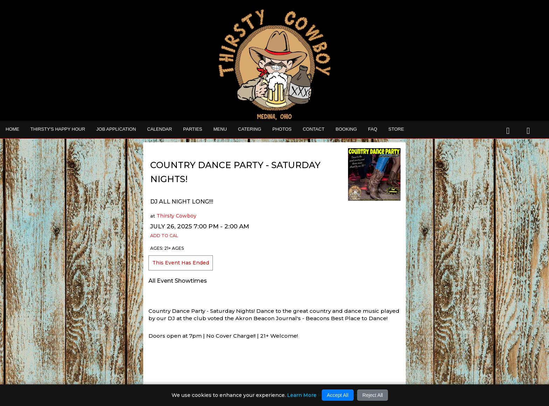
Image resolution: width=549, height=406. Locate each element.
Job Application (116, 129)
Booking (346, 129)
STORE (396, 129)
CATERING (249, 129)
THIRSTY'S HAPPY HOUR (57, 129)
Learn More (302, 395)
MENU (220, 129)
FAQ (372, 129)
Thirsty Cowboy (176, 216)
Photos (282, 129)
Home (12, 129)
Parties (192, 129)
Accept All (337, 395)
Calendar (159, 129)
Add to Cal (164, 235)
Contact (314, 129)
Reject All (372, 395)
